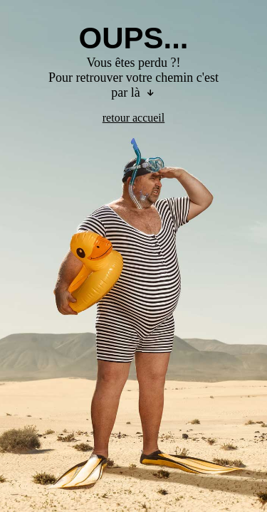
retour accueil (134, 118)
